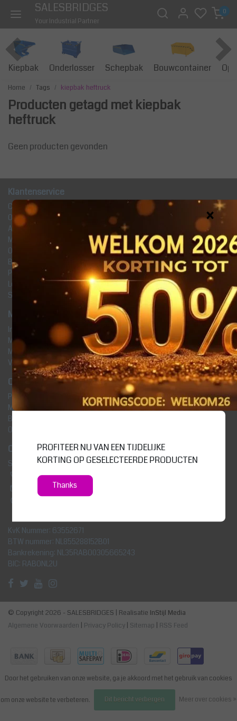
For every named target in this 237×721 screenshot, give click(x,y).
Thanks (64, 485)
